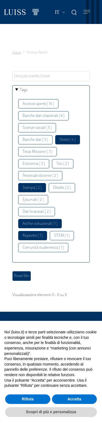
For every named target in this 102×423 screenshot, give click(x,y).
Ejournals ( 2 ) (33, 200)
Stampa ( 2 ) (32, 188)
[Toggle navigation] (87, 12)
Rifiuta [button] (28, 399)
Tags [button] (23, 90)
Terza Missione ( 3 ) (37, 152)
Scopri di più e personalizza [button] (51, 412)
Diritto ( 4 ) (68, 140)
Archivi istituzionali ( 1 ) (40, 224)
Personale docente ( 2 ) (40, 176)
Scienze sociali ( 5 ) (37, 128)
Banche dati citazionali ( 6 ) (43, 116)
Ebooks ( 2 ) (62, 188)
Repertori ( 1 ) (33, 236)
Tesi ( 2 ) (62, 164)
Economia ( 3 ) (34, 164)
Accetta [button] (74, 399)
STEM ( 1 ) (62, 236)
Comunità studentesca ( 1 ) (43, 248)
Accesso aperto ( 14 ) (38, 104)
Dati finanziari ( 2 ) (37, 212)
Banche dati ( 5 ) (35, 140)
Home (17, 52)
